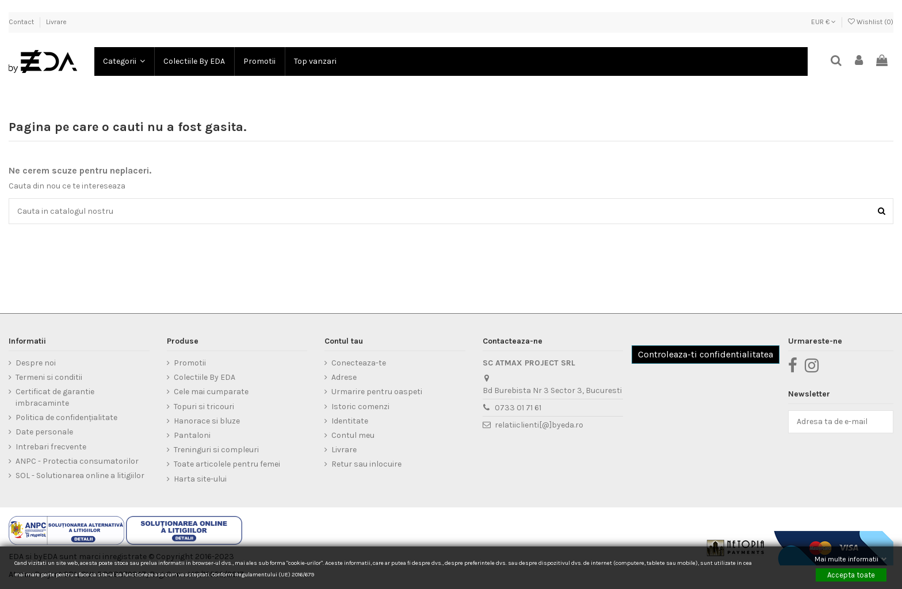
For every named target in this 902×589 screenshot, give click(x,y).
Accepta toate (851, 574)
